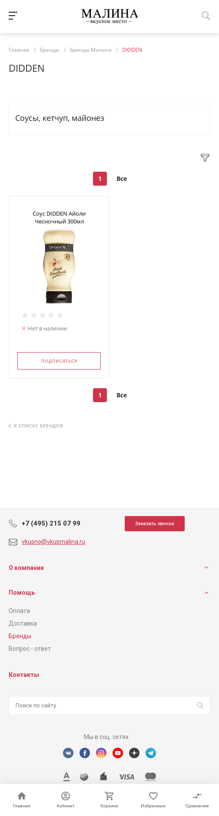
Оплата (19, 610)
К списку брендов (36, 426)
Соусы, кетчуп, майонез (59, 118)
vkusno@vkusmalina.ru (53, 541)
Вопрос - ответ (30, 648)
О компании (26, 567)
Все (121, 178)
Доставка (23, 623)
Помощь (22, 592)
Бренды (20, 636)
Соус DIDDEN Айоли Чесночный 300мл (59, 217)
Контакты (24, 674)
